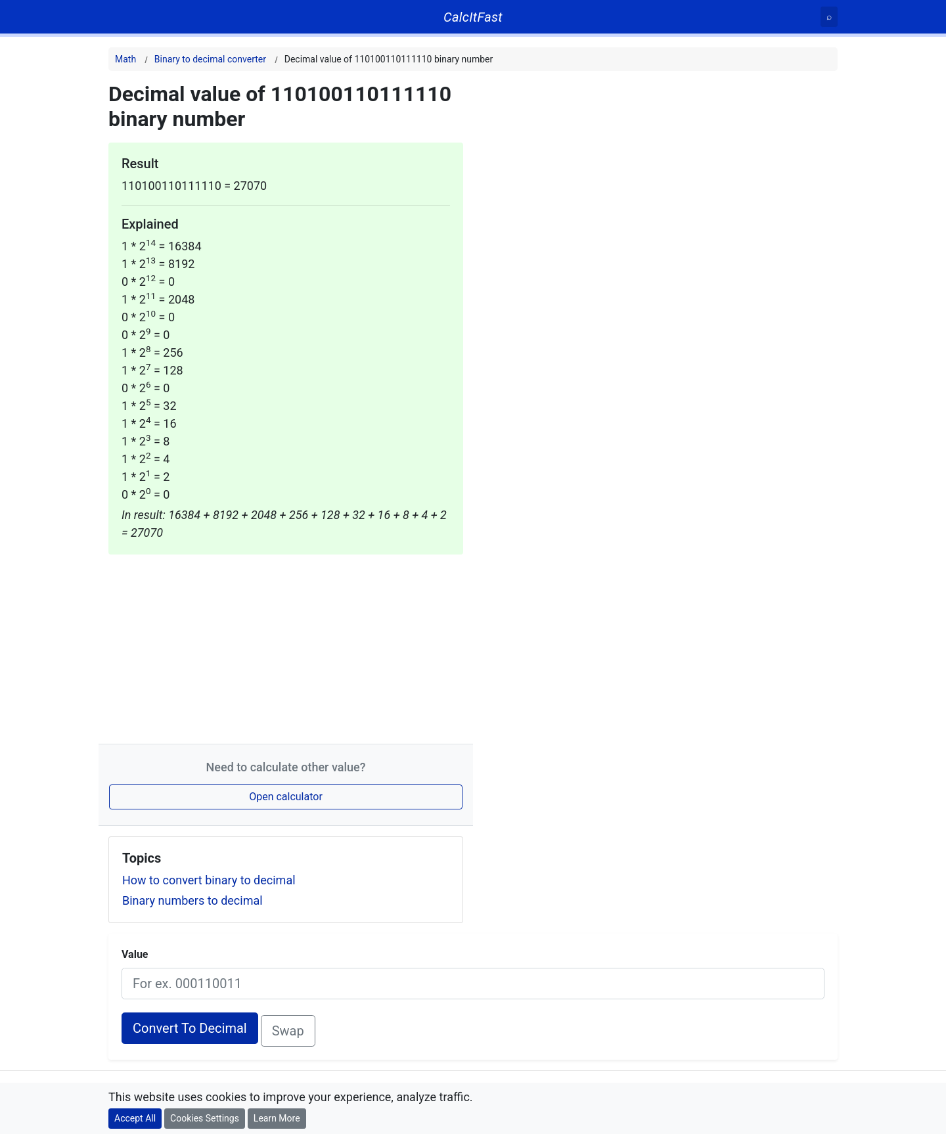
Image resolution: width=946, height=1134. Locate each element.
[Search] (829, 17)
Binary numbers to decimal (192, 900)
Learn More (277, 1118)
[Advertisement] (285, 646)
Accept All (135, 1118)
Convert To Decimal (190, 1028)
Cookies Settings (204, 1118)
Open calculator (286, 796)
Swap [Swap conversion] (288, 1031)
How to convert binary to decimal (209, 880)
